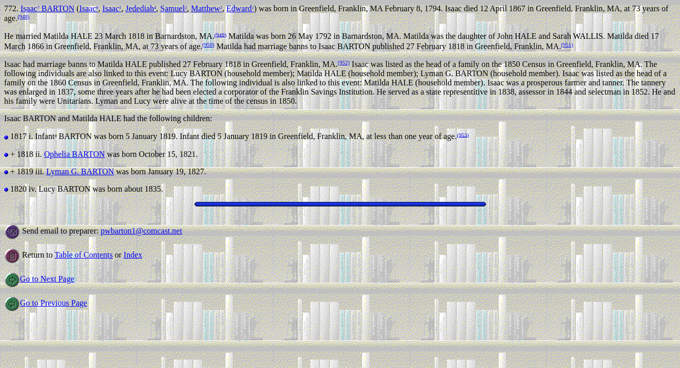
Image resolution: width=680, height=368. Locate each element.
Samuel (173, 8)
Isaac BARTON (47, 8)
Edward (240, 8)
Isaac (88, 8)
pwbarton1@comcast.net (141, 230)
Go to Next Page (39, 278)
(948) (23, 16)
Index (133, 254)
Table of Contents (84, 254)
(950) (208, 44)
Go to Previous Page (45, 302)
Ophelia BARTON (74, 154)
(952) (343, 62)
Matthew (206, 8)
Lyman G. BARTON (80, 171)
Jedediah (140, 8)
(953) (463, 134)
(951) (567, 44)
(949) (220, 34)
